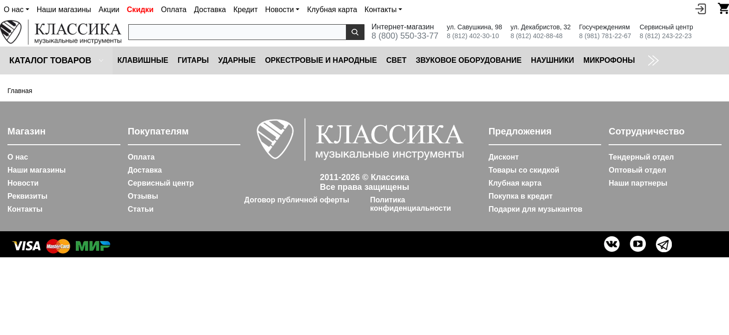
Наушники (552, 60)
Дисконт (504, 157)
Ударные (237, 60)
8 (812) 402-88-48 (536, 36)
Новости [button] (279, 9)
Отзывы (143, 196)
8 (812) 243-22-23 (666, 36)
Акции (109, 9)
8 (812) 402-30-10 (473, 36)
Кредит (245, 9)
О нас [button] (14, 9)
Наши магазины (64, 9)
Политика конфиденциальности (410, 204)
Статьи (141, 209)
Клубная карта (332, 9)
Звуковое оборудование (469, 60)
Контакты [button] (380, 9)
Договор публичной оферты (296, 200)
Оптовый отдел (637, 170)
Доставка (210, 9)
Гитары (193, 60)
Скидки (140, 9)
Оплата (173, 9)
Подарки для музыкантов (536, 209)
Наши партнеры (638, 183)
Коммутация (670, 60)
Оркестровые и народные (321, 60)
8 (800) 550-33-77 (404, 35)
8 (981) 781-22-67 (605, 36)
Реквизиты (27, 196)
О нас (17, 157)
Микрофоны (609, 60)
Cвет (396, 60)
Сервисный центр (161, 183)
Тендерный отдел (641, 157)
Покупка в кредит (521, 196)
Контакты (24, 209)
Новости (23, 183)
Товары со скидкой (524, 170)
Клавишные (142, 60)
